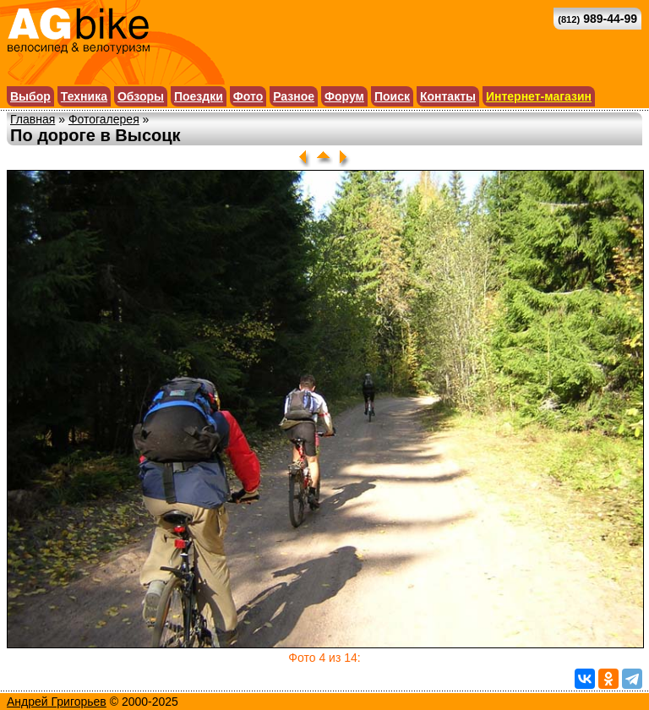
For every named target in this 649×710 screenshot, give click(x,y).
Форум (344, 96)
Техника (84, 96)
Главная (32, 119)
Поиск (392, 96)
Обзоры (140, 96)
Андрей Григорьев (56, 701)
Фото (248, 96)
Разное (293, 96)
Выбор (30, 96)
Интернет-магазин (539, 96)
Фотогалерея (103, 119)
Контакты (448, 96)
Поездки (198, 96)
